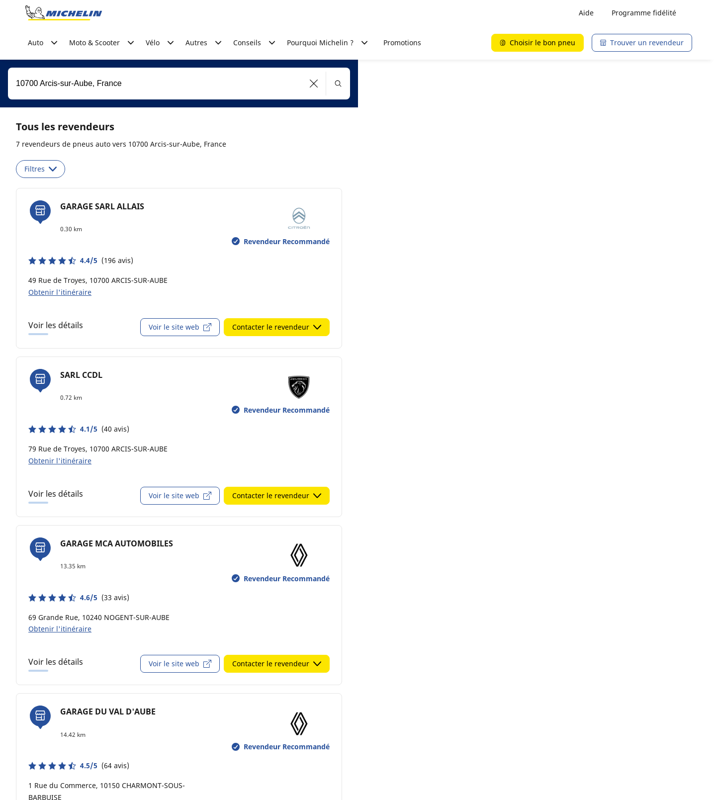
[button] (314, 83)
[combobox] (179, 83)
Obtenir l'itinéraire (59, 292)
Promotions (402, 42)
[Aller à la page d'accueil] (63, 13)
